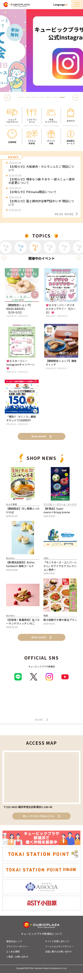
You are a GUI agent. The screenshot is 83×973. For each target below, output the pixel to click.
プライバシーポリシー (17, 946)
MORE (41, 719)
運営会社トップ (14, 941)
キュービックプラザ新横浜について (41, 934)
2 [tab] (28, 97)
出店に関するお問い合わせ (58, 951)
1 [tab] (21, 97)
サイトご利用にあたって (57, 941)
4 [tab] (41, 97)
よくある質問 (13, 951)
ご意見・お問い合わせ (17, 956)
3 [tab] (34, 97)
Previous (7, 97)
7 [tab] (62, 97)
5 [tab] (48, 97)
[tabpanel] (41, 50)
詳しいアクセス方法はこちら (41, 816)
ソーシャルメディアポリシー (59, 946)
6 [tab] (55, 97)
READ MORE (66, 214)
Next (76, 97)
